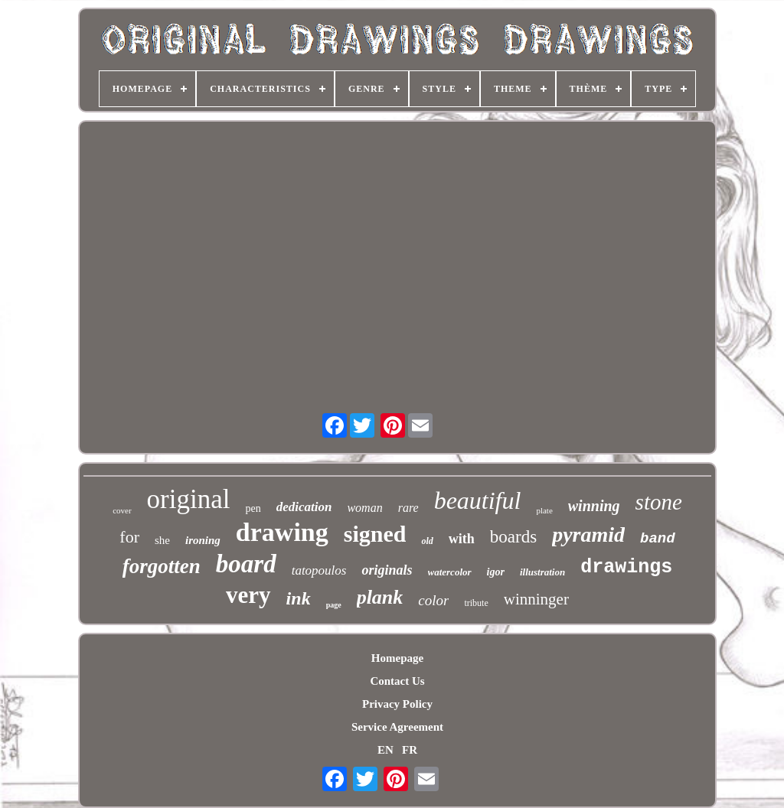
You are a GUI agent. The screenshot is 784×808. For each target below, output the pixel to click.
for (129, 536)
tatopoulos (319, 570)
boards (513, 536)
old (427, 541)
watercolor (450, 572)
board (246, 564)
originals (386, 570)
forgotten (161, 566)
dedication (304, 507)
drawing (282, 532)
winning (594, 505)
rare (408, 507)
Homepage (397, 658)
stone (658, 502)
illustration (542, 572)
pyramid (588, 534)
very (248, 595)
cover (122, 510)
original (188, 499)
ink (298, 598)
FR (409, 750)
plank (380, 597)
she (162, 540)
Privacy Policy (397, 704)
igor (496, 572)
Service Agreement (397, 727)
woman (364, 507)
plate (544, 510)
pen (252, 508)
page (333, 605)
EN (385, 750)
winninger (536, 599)
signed (375, 533)
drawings (626, 567)
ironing (202, 540)
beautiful (477, 500)
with (462, 538)
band (657, 538)
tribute (476, 603)
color (433, 600)
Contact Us (397, 681)
